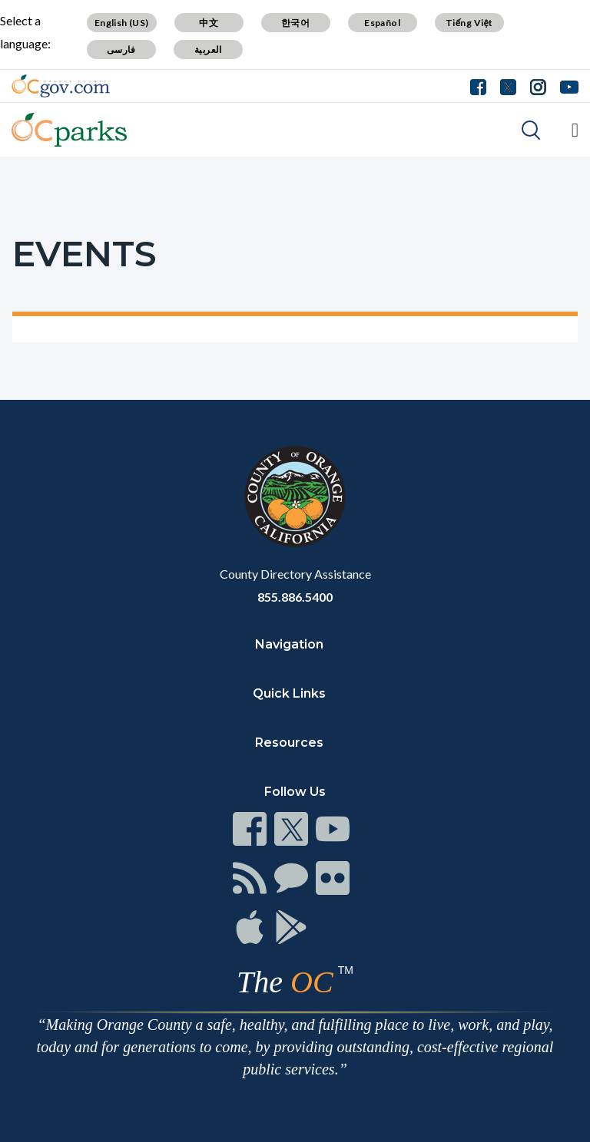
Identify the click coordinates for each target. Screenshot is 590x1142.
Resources (289, 742)
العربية (208, 49)
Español (382, 22)
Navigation (289, 644)
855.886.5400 (295, 596)
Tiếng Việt (469, 22)
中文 (208, 22)
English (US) (121, 22)
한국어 (295, 22)
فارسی (121, 49)
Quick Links (289, 693)
